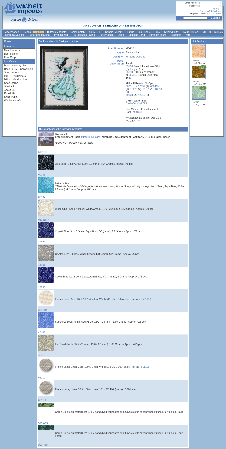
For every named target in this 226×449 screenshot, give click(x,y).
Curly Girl (95, 32)
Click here (216, 11)
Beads (28, 32)
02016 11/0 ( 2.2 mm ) (200, 96)
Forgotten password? (200, 13)
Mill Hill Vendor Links (16, 79)
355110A (146, 299)
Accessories (12, 32)
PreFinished (61, 35)
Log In (216, 9)
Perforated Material (40, 35)
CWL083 (142, 103)
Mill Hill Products (213, 32)
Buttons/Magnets (57, 32)
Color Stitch (78, 32)
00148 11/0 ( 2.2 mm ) (200, 54)
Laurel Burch (191, 32)
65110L (130, 72)
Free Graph (10, 57)
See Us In (9, 86)
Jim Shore (145, 32)
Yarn (188, 35)
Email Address (192, 3)
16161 (146, 89)
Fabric (131, 32)
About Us (9, 90)
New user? (205, 11)
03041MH (155, 86)
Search (216, 18)
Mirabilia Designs (15, 35)
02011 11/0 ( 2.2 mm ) (200, 75)
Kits (158, 32)
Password (194, 6)
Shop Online (11, 83)
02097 (141, 86)
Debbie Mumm (114, 32)
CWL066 (46, 413)
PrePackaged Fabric (83, 35)
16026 (133, 89)
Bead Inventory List (15, 65)
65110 (129, 66)
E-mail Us (9, 93)
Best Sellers (11, 53)
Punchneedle (106, 35)
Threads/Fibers (158, 35)
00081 (129, 86)
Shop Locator (11, 72)
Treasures (176, 35)
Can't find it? (11, 97)
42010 (141, 95)
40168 (129, 95)
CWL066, (131, 103)
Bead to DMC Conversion (18, 69)
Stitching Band (137, 35)
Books (39, 32)
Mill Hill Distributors (15, 76)
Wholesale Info (12, 100)
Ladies (74, 41)
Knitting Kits (172, 32)
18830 (158, 89)
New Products (12, 50)
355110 (133, 75)
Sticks (121, 35)
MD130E (138, 112)
